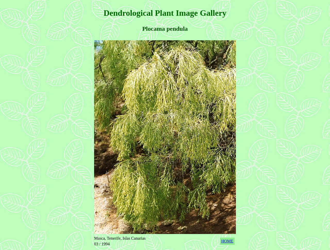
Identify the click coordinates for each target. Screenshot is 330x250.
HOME (227, 241)
